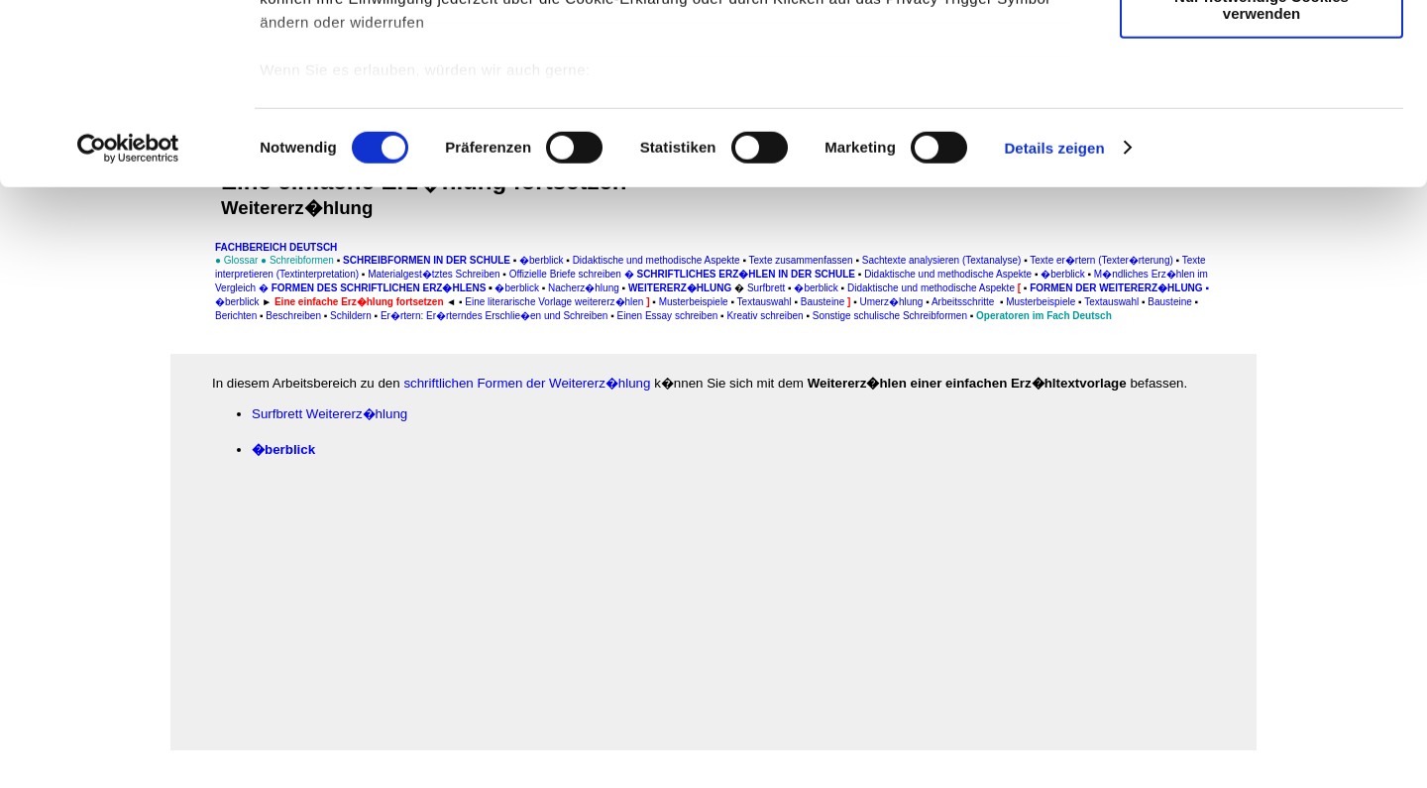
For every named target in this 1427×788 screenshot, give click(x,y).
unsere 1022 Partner (395, 71)
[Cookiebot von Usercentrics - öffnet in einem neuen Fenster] (128, 317)
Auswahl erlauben (1261, 107)
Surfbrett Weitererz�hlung (329, 413)
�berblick (283, 449)
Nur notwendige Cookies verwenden (1261, 173)
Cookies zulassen (1261, 49)
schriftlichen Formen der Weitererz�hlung (526, 383)
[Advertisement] (100, 412)
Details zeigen (1054, 316)
